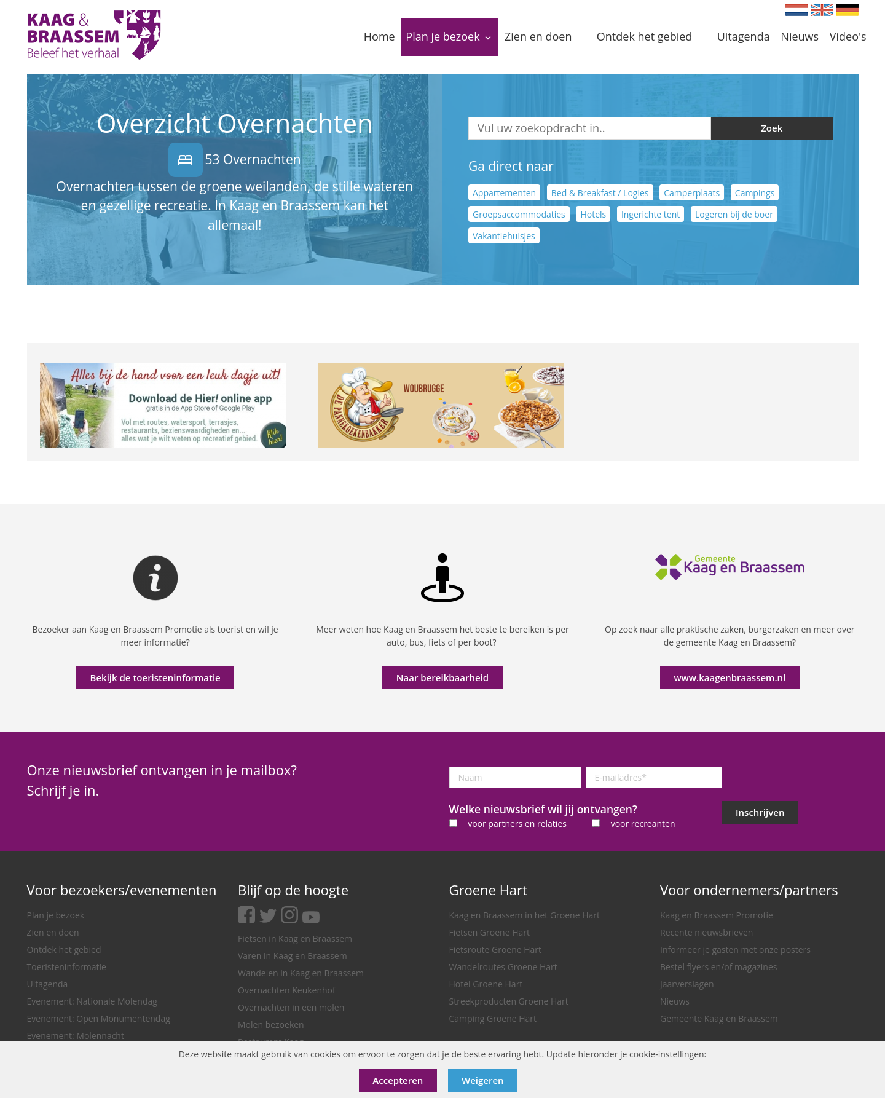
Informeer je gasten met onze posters (735, 949)
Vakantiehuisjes (504, 236)
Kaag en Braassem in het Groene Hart (524, 915)
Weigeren (483, 1080)
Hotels (593, 214)
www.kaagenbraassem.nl (729, 677)
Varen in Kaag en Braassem (292, 956)
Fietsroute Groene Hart (495, 949)
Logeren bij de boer (734, 214)
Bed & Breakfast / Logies (600, 193)
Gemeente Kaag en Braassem (719, 1018)
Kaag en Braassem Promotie (716, 915)
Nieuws (675, 1001)
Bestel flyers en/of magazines (718, 967)
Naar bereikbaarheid (442, 677)
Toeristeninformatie (66, 967)
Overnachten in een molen (291, 1007)
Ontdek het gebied (64, 949)
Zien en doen (53, 932)
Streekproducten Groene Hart (508, 1001)
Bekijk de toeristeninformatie (155, 677)
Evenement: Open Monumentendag (98, 1018)
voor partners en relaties (517, 823)
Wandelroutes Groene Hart (503, 967)
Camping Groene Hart (493, 1018)
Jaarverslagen (687, 984)
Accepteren (397, 1080)
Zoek (771, 128)
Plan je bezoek (56, 915)
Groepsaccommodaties (519, 214)
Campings (755, 193)
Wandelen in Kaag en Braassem (301, 973)
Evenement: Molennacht (75, 1035)
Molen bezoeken (271, 1024)
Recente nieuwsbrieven (706, 932)
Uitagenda (47, 984)
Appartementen (504, 193)
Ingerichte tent (650, 214)
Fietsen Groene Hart (489, 932)
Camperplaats (692, 193)
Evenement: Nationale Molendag (92, 1001)
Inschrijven (760, 812)
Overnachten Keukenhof (287, 990)
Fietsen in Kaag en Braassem (295, 938)
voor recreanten (643, 823)
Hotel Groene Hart (486, 984)
